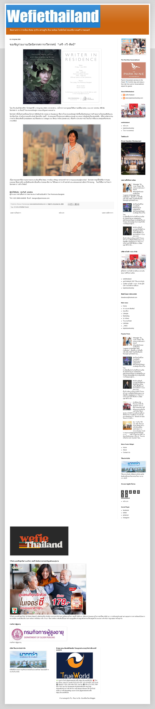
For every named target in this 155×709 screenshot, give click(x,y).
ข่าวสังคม (126, 318)
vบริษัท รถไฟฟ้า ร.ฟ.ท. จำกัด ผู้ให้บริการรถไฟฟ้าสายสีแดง (133, 284)
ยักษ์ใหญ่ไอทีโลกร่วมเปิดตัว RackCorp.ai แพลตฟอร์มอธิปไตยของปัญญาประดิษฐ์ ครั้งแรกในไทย (134, 209)
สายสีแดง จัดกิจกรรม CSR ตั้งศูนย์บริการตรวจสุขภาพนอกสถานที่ (139, 404)
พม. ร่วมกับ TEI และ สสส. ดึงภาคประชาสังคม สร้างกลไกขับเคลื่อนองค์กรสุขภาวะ (138, 425)
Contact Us (126, 452)
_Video (125, 326)
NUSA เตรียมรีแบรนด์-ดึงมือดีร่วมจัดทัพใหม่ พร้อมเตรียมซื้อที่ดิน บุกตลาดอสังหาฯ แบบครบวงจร (139, 232)
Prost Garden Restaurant (131, 141)
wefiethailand (127, 279)
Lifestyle (125, 313)
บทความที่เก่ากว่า (107, 213)
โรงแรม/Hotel (127, 321)
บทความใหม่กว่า (15, 213)
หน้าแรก (61, 213)
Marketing (126, 316)
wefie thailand (129, 95)
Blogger (92, 698)
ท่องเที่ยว (126, 311)
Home (125, 306)
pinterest (126, 515)
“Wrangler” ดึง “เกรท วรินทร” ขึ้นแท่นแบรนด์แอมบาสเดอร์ (139, 187)
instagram (126, 518)
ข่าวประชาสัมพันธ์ (19, 207)
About (125, 450)
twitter (125, 513)
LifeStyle (126, 323)
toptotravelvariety (128, 128)
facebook (126, 510)
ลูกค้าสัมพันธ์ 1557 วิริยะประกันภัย (133, 281)
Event (27, 207)
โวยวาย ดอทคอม (128, 130)
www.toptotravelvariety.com (134, 98)
